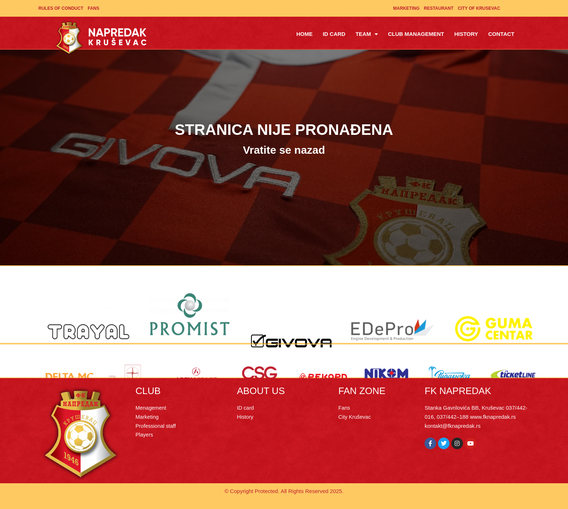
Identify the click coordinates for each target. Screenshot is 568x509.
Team (366, 34)
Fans (93, 8)
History (466, 34)
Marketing (406, 8)
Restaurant (439, 8)
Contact (501, 34)
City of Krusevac (479, 8)
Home (304, 34)
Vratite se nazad (284, 150)
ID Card (334, 34)
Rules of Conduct (60, 8)
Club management (416, 34)
